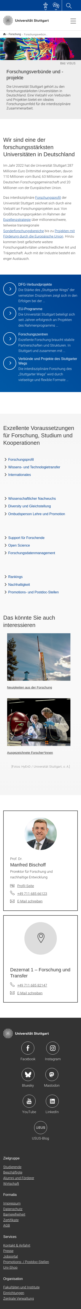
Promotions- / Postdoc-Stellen (26, 1259)
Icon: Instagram (52, 1045)
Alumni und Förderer (18, 1175)
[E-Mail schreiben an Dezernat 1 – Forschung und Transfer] (26, 990)
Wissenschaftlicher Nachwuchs (32, 496)
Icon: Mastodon (51, 1071)
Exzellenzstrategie (17, 216)
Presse (8, 1248)
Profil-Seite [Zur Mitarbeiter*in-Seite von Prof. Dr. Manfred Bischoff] (25, 883)
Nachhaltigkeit (19, 582)
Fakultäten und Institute (21, 1284)
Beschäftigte (12, 1169)
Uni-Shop (10, 1264)
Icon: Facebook (27, 1045)
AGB (6, 1222)
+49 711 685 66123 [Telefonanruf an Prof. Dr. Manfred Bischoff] (32, 890)
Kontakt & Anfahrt (16, 1242)
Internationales (19, 472)
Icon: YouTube (29, 1098)
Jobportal (10, 1253)
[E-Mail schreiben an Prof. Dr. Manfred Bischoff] (26, 898)
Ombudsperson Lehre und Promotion (36, 511)
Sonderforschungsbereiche (23, 228)
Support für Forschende (26, 535)
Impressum (12, 1200)
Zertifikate (11, 1217)
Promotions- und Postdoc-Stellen (33, 589)
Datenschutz (12, 1206)
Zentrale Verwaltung (18, 1295)
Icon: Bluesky (28, 1071)
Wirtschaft (11, 1180)
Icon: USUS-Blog (40, 1124)
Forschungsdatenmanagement (31, 550)
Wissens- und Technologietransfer (34, 464)
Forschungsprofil (48, 194)
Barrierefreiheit (14, 1211)
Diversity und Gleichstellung (29, 503)
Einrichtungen (13, 1290)
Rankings (15, 574)
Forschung (12, 32)
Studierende (12, 1164)
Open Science (19, 542)
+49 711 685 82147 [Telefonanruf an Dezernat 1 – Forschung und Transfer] (32, 982)
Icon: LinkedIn (52, 1098)
